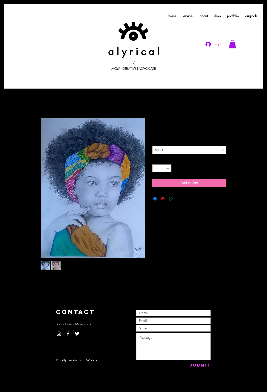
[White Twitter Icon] (77, 334)
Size (155, 143)
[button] (232, 44)
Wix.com (92, 360)
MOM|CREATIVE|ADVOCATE (133, 68)
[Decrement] (155, 168)
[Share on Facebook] (154, 198)
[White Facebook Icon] (68, 334)
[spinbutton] (162, 168)
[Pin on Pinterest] (162, 198)
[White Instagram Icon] (59, 334)
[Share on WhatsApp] (170, 198)
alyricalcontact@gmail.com (74, 324)
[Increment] (168, 168)
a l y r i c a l (133, 51)
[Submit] (200, 365)
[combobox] (189, 150)
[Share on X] (178, 198)
